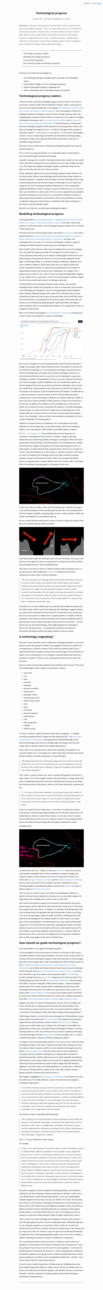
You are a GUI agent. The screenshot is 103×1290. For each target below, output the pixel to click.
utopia (47, 133)
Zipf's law (52, 572)
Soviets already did (50, 1035)
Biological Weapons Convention (40, 880)
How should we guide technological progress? (41, 63)
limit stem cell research (41, 889)
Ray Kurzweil (68, 233)
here (24, 1139)
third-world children (51, 1019)
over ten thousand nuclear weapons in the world (57, 971)
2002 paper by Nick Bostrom (53, 1077)
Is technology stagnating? (33, 60)
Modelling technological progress (36, 57)
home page (96, 3)
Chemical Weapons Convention (69, 880)
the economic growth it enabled (54, 120)
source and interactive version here (58, 313)
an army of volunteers (51, 999)
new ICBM (46, 977)
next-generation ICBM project (58, 980)
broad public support (70, 999)
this (74, 1035)
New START (70, 974)
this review (61, 870)
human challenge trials (38, 993)
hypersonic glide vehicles (34, 1051)
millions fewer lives (65, 1022)
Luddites (68, 886)
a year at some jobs (34, 999)
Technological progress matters (35, 54)
